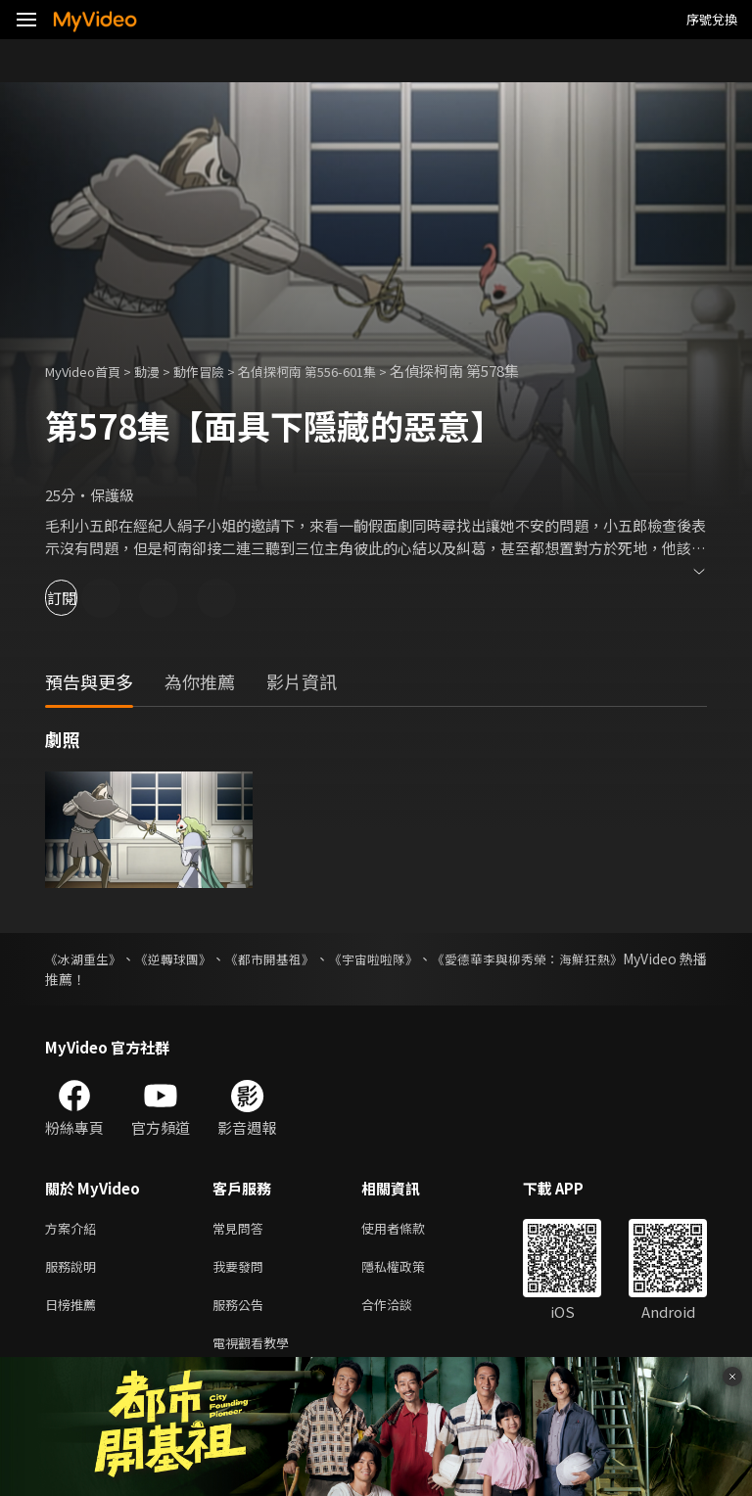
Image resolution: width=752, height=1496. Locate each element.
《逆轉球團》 (194, 958)
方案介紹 (74, 1229)
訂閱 (84, 597)
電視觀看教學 (256, 1352)
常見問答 (241, 1229)
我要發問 (241, 1270)
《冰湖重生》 (86, 958)
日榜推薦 (74, 1311)
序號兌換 (711, 19)
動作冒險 (220, 370)
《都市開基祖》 (307, 958)
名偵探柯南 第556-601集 (342, 370)
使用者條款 (409, 1229)
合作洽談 (402, 1311)
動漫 (162, 370)
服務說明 (74, 1270)
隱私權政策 (409, 1270)
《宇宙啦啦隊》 (429, 958)
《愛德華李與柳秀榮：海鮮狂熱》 (604, 958)
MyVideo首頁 (89, 370)
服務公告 (241, 1311)
